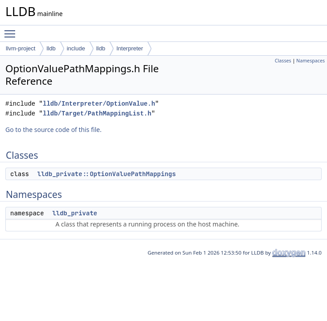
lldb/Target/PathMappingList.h (97, 113)
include (76, 48)
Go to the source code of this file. (53, 129)
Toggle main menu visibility (12, 29)
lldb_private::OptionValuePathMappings (106, 174)
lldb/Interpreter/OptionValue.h (99, 103)
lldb (50, 48)
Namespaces (310, 61)
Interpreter (129, 48)
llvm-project (20, 48)
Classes (283, 61)
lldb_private (74, 213)
